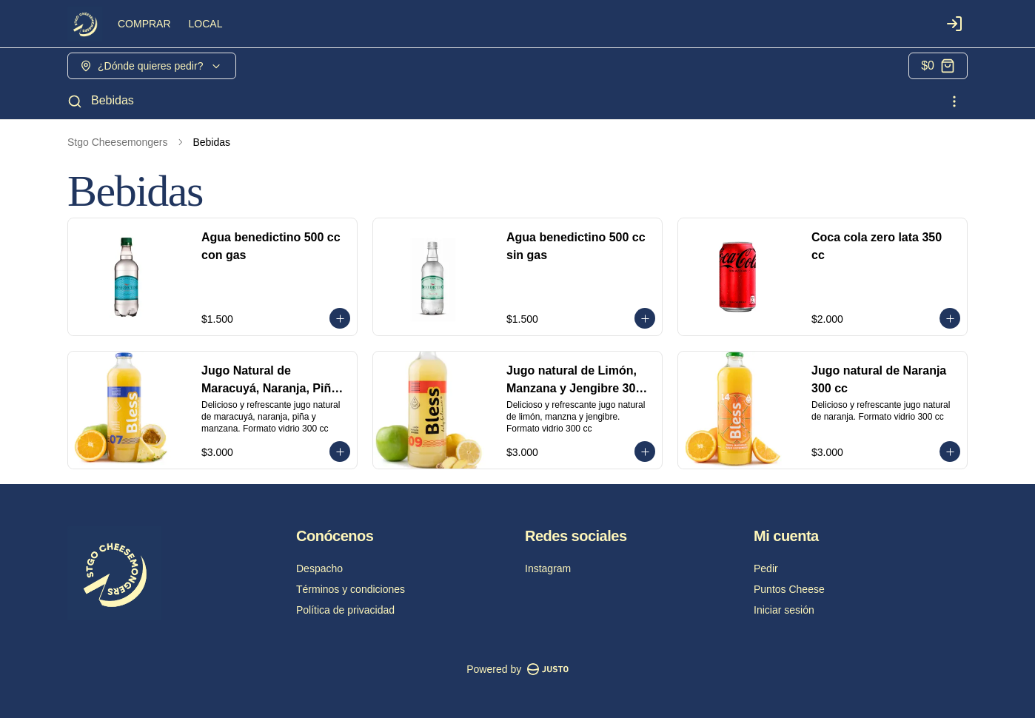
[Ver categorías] (954, 101)
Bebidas (112, 100)
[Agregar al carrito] (339, 318)
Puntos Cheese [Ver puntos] (789, 589)
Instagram (548, 568)
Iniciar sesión (784, 610)
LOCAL (206, 24)
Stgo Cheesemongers (117, 142)
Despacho (319, 568)
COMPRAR (144, 24)
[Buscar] (74, 101)
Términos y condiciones (350, 589)
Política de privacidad (345, 610)
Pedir (766, 568)
